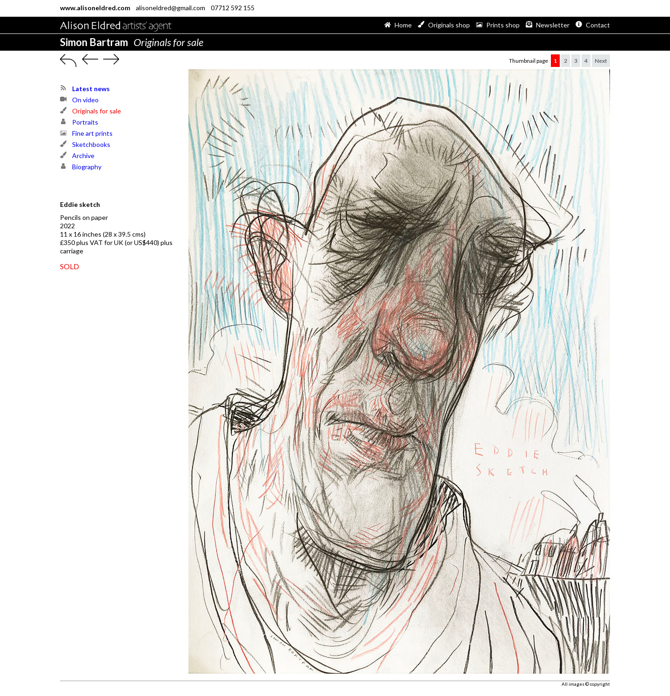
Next (601, 60)
